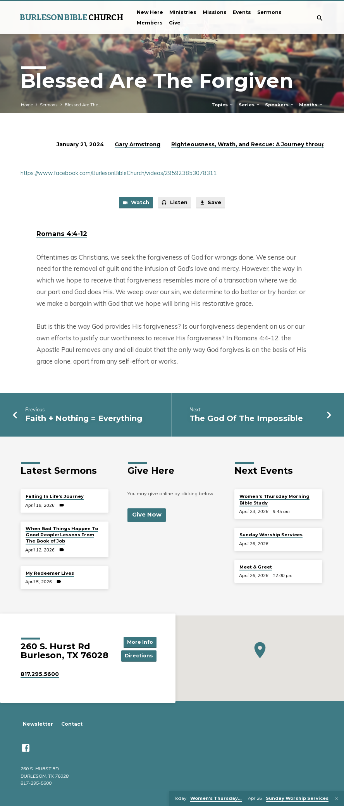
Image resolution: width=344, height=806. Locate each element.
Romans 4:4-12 (61, 234)
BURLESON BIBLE (71, 17)
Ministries (182, 12)
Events (242, 12)
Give (175, 23)
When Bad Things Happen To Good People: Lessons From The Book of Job (62, 535)
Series (249, 104)
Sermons (269, 12)
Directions (138, 656)
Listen (174, 203)
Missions (215, 12)
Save (211, 203)
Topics (223, 104)
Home (27, 104)
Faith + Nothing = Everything (83, 418)
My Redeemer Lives (50, 573)
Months (311, 104)
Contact (72, 724)
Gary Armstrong (137, 144)
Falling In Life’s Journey (55, 496)
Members (150, 23)
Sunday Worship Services (271, 535)
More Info (139, 642)
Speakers (279, 104)
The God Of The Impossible (246, 418)
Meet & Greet (255, 567)
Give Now (146, 514)
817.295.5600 (40, 674)
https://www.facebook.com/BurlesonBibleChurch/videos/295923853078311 (119, 173)
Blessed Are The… (83, 104)
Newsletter (38, 724)
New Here (150, 12)
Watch (135, 203)
